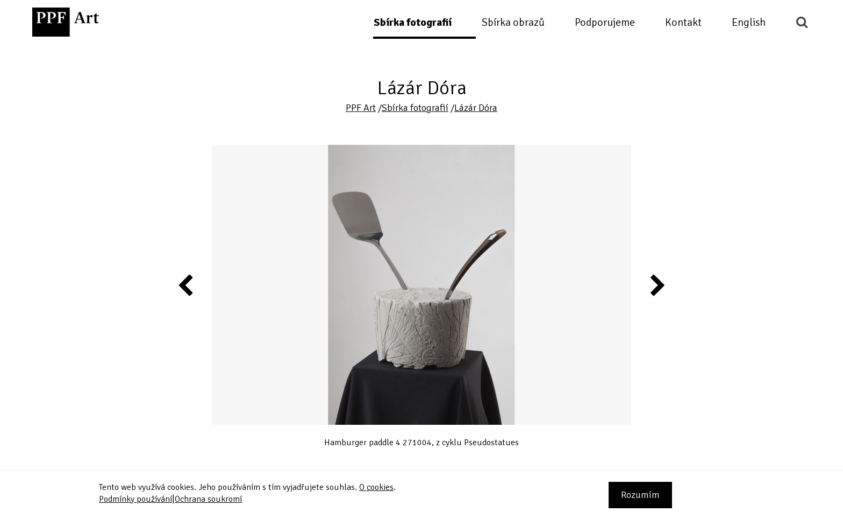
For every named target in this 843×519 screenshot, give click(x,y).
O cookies (376, 487)
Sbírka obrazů (513, 22)
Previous (186, 284)
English (749, 22)
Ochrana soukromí (208, 499)
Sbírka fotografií (413, 22)
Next (656, 284)
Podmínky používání (135, 499)
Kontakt (683, 22)
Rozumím (640, 495)
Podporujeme (605, 22)
